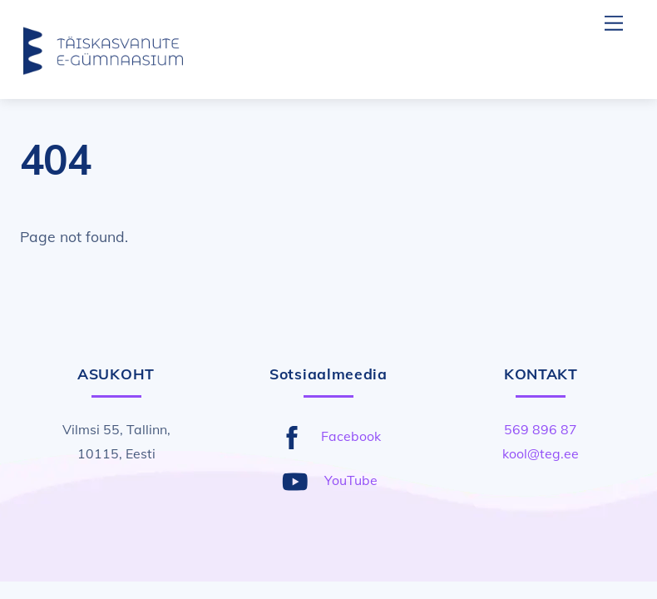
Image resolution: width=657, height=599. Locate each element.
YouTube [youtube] (326, 480)
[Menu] (613, 23)
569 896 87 (540, 429)
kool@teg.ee (540, 453)
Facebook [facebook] (326, 436)
